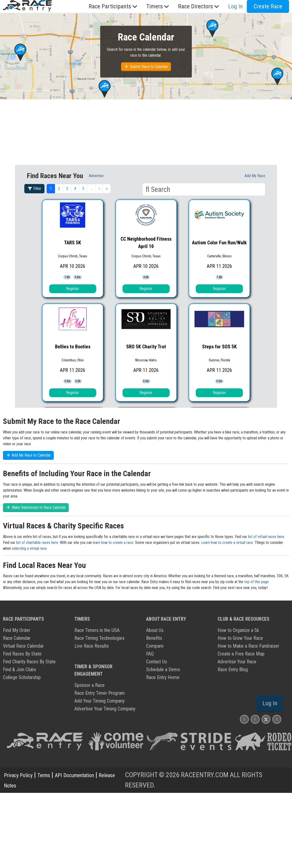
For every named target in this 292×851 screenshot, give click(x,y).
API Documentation (93, 775)
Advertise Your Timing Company (104, 709)
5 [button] (83, 188)
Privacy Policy (22, 775)
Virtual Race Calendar (23, 646)
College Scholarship (22, 677)
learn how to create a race (113, 542)
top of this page (256, 581)
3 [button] (67, 188)
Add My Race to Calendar (28, 455)
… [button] (91, 188)
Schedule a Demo (163, 669)
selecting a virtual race (29, 548)
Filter (34, 188)
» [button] (107, 188)
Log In (235, 6)
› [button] (99, 188)
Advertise (96, 175)
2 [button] (59, 188)
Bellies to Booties (72, 347)
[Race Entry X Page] (266, 719)
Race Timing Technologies (99, 638)
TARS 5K (72, 243)
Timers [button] (158, 6)
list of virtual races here (266, 536)
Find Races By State (22, 654)
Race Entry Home (163, 677)
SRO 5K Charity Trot (146, 347)
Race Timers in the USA (97, 630)
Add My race (255, 175)
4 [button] (75, 188)
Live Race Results (91, 646)
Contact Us (156, 662)
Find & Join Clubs (19, 669)
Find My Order (16, 630)
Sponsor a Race (89, 685)
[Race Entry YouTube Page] (276, 719)
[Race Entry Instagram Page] (244, 719)
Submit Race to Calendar (146, 66)
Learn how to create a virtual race (227, 542)
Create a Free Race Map (241, 654)
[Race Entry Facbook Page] (255, 719)
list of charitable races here (37, 542)
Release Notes (23, 785)
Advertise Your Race (237, 662)
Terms (53, 775)
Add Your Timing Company (99, 701)
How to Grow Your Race (240, 638)
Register (72, 288)
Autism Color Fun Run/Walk (219, 243)
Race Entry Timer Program (99, 693)
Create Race (268, 6)
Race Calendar (16, 638)
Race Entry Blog (233, 669)
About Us (155, 630)
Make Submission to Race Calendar (36, 507)
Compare (155, 646)
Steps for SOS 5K (219, 347)
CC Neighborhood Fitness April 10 (146, 242)
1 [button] (51, 188)
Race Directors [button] (199, 6)
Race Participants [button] (114, 6)
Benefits (154, 638)
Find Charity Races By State (29, 662)
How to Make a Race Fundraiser (248, 646)
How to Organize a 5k (238, 630)
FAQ (150, 654)
